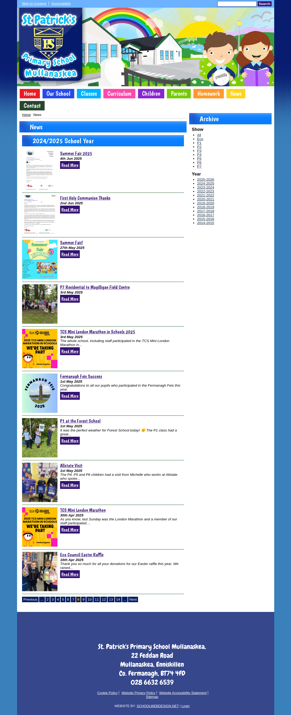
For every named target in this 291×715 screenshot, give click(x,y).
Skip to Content (34, 4)
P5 (199, 159)
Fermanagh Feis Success (81, 376)
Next (133, 599)
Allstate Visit (71, 465)
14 (118, 599)
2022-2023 (205, 191)
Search (264, 4)
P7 (199, 166)
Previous (30, 599)
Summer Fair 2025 (76, 153)
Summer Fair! (71, 242)
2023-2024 (205, 187)
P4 (199, 155)
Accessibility (61, 4)
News (235, 93)
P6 (199, 162)
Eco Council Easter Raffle (81, 554)
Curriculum (119, 93)
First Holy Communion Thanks (85, 198)
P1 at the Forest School (80, 421)
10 (90, 599)
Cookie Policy (107, 693)
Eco (200, 139)
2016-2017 (205, 215)
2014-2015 (205, 223)
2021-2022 (205, 195)
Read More (69, 165)
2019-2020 (205, 203)
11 (97, 599)
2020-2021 (205, 199)
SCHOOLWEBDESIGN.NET (158, 706)
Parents (179, 93)
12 (104, 599)
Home (30, 93)
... (41, 599)
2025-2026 (205, 180)
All (199, 135)
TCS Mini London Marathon (83, 510)
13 (111, 599)
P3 (199, 151)
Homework (208, 93)
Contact (32, 105)
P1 (199, 143)
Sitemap (152, 697)
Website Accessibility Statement (183, 693)
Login (185, 706)
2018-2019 (205, 207)
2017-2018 (205, 211)
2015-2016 (205, 219)
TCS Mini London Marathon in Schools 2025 (97, 331)
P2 (199, 147)
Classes (89, 93)
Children (151, 93)
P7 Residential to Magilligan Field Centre (95, 287)
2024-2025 (205, 183)
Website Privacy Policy (138, 693)
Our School (58, 93)
